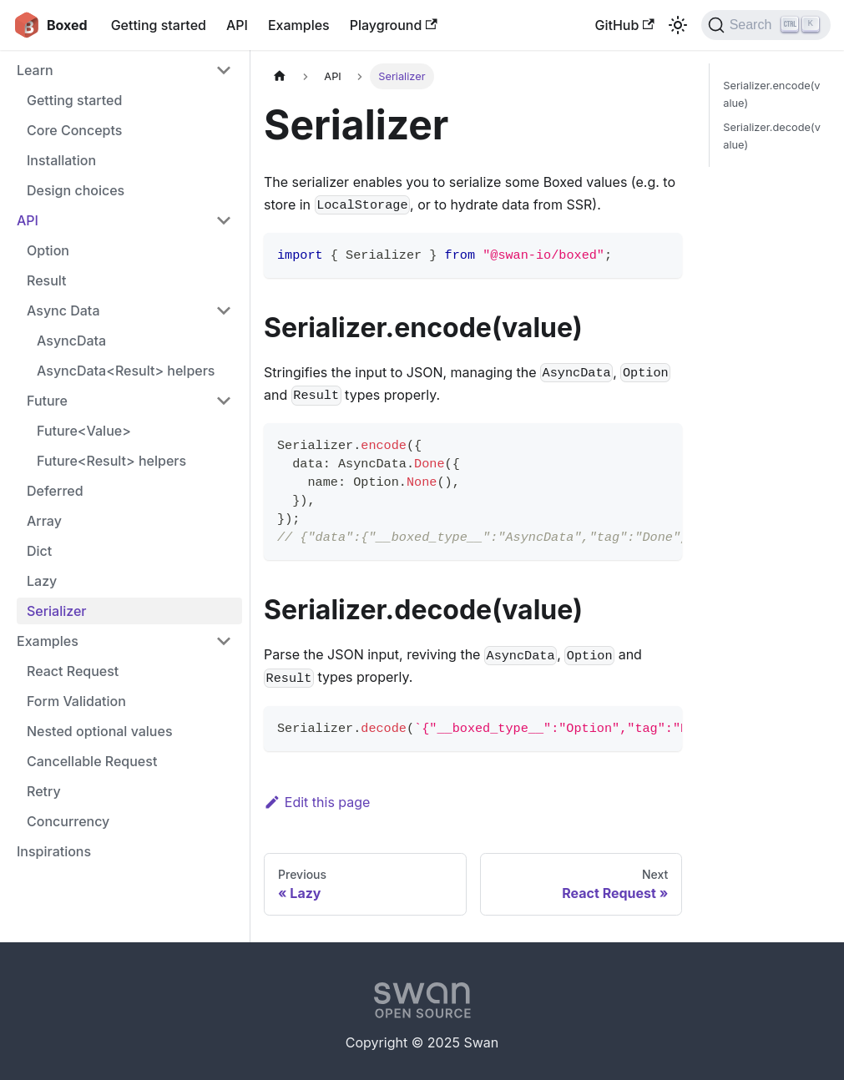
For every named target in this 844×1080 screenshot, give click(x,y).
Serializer (57, 611)
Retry (44, 791)
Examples (299, 25)
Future (47, 400)
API (237, 25)
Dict (39, 551)
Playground (393, 25)
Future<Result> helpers (111, 460)
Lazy (42, 581)
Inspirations (54, 851)
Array (44, 520)
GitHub (624, 25)
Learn (35, 70)
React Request (73, 671)
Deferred (55, 490)
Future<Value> (84, 430)
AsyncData (71, 340)
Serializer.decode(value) (772, 136)
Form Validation (76, 701)
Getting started (158, 25)
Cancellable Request (92, 761)
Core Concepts (74, 130)
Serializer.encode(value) (771, 94)
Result (47, 280)
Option (48, 250)
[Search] (766, 25)
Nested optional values (100, 731)
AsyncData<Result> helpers (126, 370)
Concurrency (68, 821)
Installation (61, 160)
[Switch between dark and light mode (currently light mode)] (678, 25)
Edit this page (317, 802)
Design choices (75, 190)
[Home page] (280, 76)
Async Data (63, 310)
